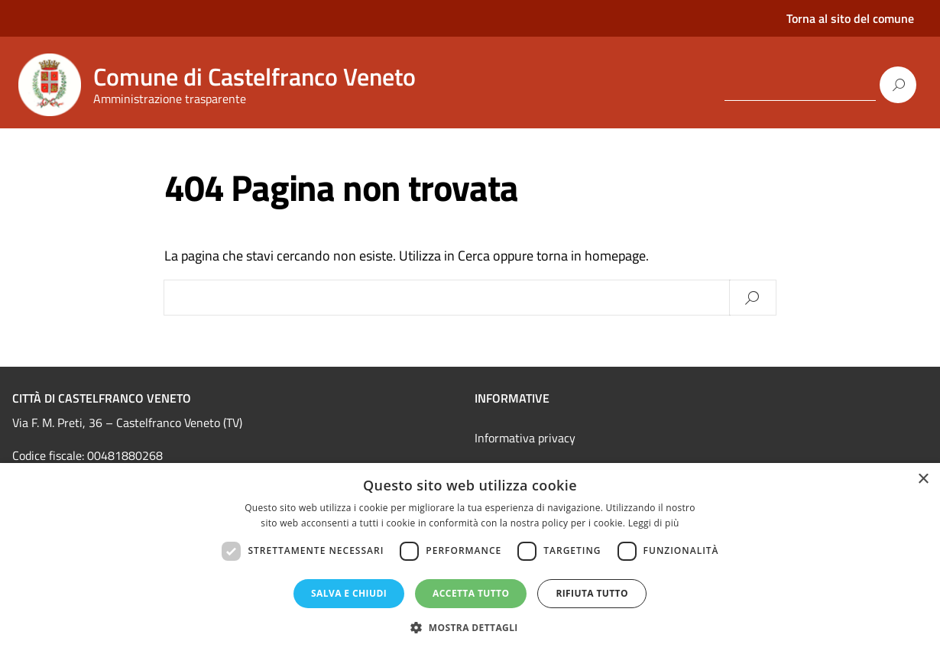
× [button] (923, 479)
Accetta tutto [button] (471, 593)
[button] (470, 628)
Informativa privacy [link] (525, 438)
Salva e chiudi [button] (349, 593)
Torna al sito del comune (850, 18)
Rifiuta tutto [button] (592, 593)
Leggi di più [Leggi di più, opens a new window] (653, 522)
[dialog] (470, 558)
